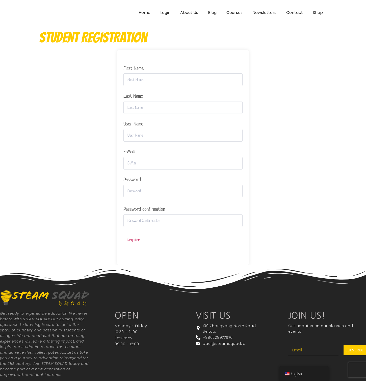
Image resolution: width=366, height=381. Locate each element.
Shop (318, 12)
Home (144, 12)
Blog (212, 12)
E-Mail (129, 151)
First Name (133, 68)
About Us (189, 12)
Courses (234, 12)
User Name (133, 123)
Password (132, 179)
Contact (294, 12)
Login (165, 12)
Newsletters (264, 12)
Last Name (133, 96)
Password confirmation (144, 209)
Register (133, 239)
